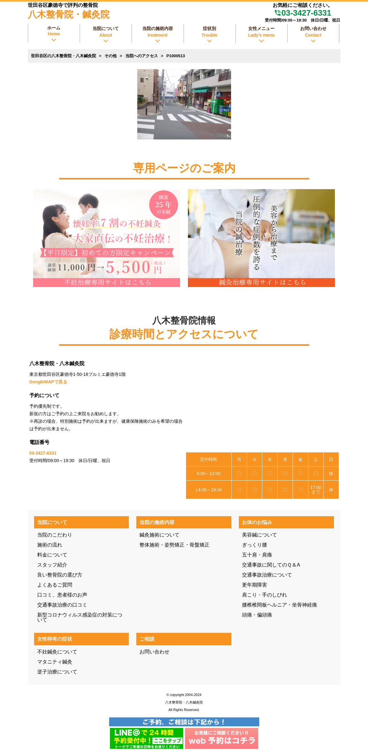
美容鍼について (259, 534)
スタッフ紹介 (52, 564)
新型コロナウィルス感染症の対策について (79, 617)
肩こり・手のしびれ (264, 594)
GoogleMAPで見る (48, 381)
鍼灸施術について (159, 534)
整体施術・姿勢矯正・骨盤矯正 (174, 544)
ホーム (54, 30)
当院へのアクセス (141, 55)
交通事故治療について (267, 574)
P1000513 (175, 55)
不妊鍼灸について (57, 651)
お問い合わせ (154, 651)
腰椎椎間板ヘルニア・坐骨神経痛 (279, 604)
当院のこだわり (54, 534)
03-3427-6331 (302, 13)
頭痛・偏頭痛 (257, 614)
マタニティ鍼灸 (54, 661)
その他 (110, 55)
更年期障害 (254, 584)
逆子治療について (57, 671)
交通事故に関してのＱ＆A (271, 564)
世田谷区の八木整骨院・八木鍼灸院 (63, 55)
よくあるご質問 (54, 584)
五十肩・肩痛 (257, 554)
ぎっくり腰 (254, 544)
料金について (52, 554)
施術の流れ (49, 544)
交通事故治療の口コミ (62, 604)
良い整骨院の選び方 (59, 574)
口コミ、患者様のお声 (62, 594)
